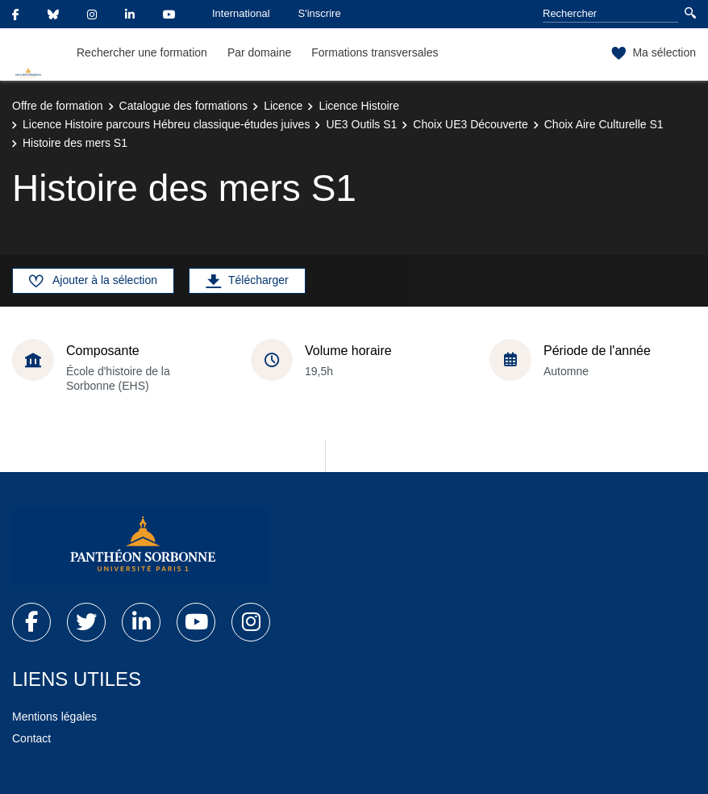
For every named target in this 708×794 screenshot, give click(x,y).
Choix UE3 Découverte (470, 124)
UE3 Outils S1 (361, 124)
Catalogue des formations (183, 105)
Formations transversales (374, 52)
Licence (283, 105)
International (241, 13)
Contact (31, 738)
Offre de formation (57, 105)
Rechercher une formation (142, 52)
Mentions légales (54, 716)
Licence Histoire (359, 105)
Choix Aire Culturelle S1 (604, 124)
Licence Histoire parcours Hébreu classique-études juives (166, 124)
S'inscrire (319, 13)
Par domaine (259, 52)
